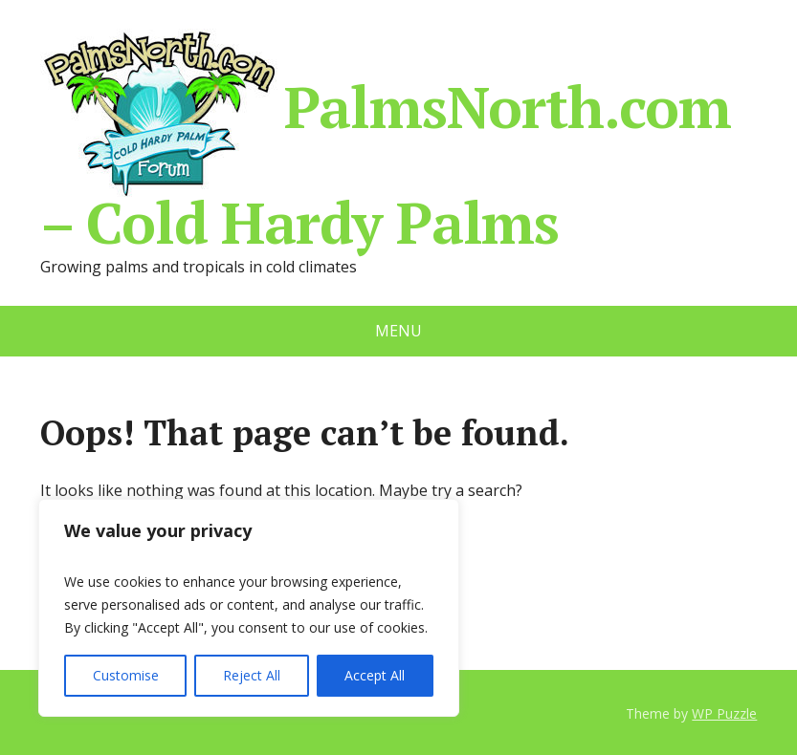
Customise (126, 675)
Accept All (374, 675)
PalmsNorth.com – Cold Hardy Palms (385, 138)
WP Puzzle (724, 713)
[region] (248, 608)
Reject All (251, 675)
